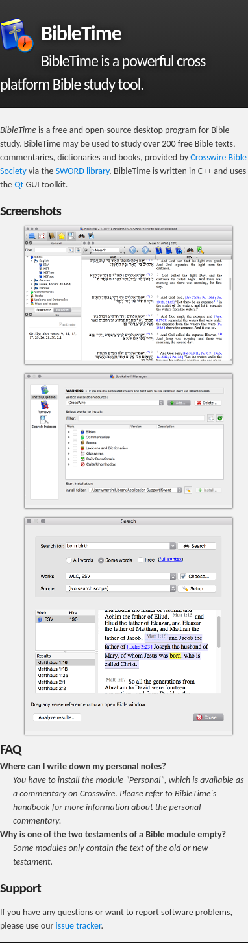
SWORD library (83, 170)
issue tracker (78, 925)
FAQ (10, 749)
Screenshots (30, 210)
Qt (18, 184)
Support (20, 887)
